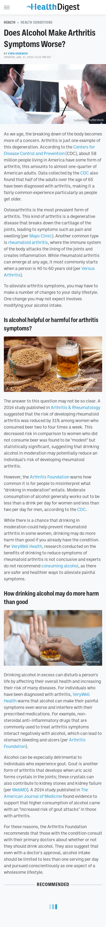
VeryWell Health (26, 546)
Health (10, 22)
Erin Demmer (18, 53)
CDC (84, 172)
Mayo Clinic (40, 235)
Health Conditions (37, 22)
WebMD (19, 789)
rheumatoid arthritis (28, 242)
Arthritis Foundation (49, 476)
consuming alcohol (59, 565)
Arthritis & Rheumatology (75, 407)
